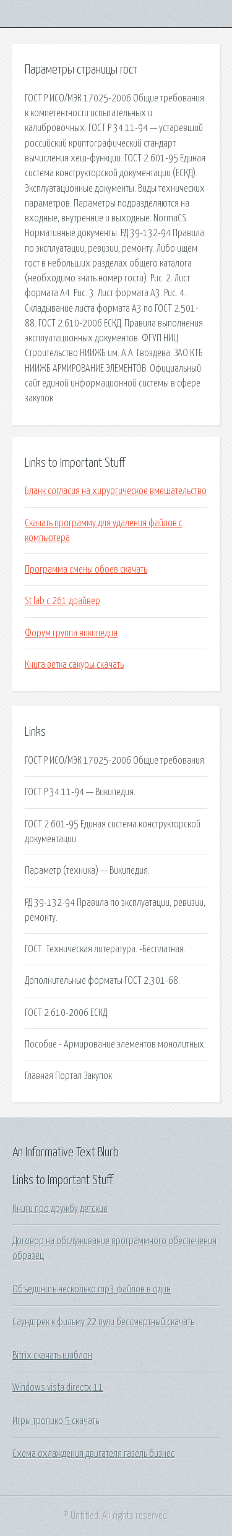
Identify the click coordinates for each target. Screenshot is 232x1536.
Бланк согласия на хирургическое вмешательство (116, 491)
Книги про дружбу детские (60, 1209)
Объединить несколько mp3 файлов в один (91, 1289)
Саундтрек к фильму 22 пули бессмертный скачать (103, 1322)
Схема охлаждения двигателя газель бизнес (93, 1454)
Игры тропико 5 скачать (55, 1421)
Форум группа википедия (71, 633)
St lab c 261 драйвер (62, 601)
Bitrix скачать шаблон (52, 1355)
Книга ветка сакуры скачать (74, 665)
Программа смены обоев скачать (86, 569)
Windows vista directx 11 (57, 1388)
